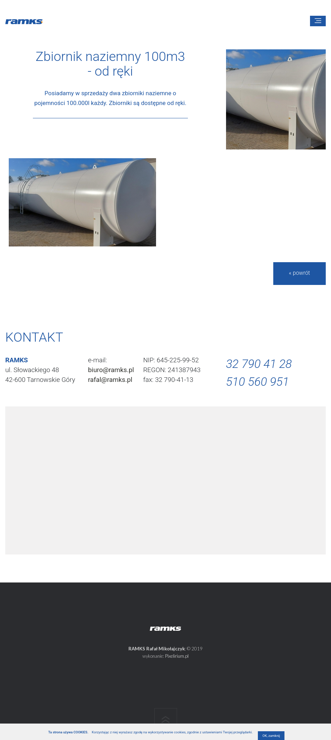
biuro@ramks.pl (111, 370)
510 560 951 (257, 382)
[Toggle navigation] (318, 21)
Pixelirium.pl (177, 656)
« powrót (299, 273)
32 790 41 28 (259, 364)
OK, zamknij (271, 736)
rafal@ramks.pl (110, 380)
